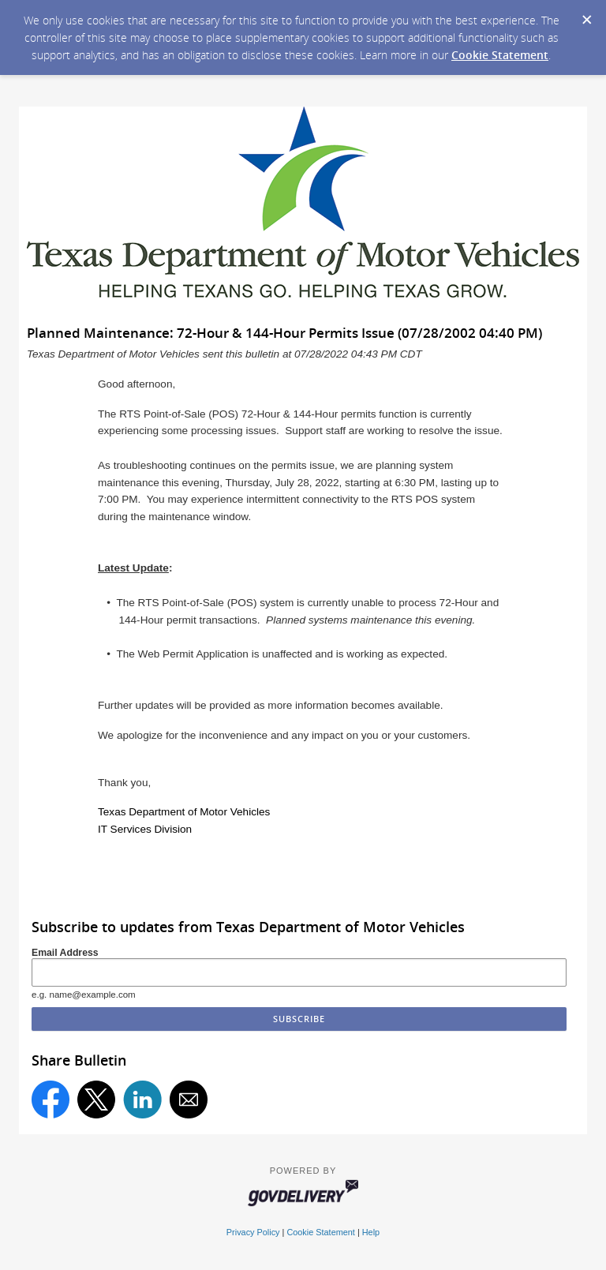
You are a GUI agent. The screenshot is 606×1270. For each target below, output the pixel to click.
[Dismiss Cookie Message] (586, 15)
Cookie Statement (499, 54)
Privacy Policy (253, 1232)
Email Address (65, 952)
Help (371, 1232)
